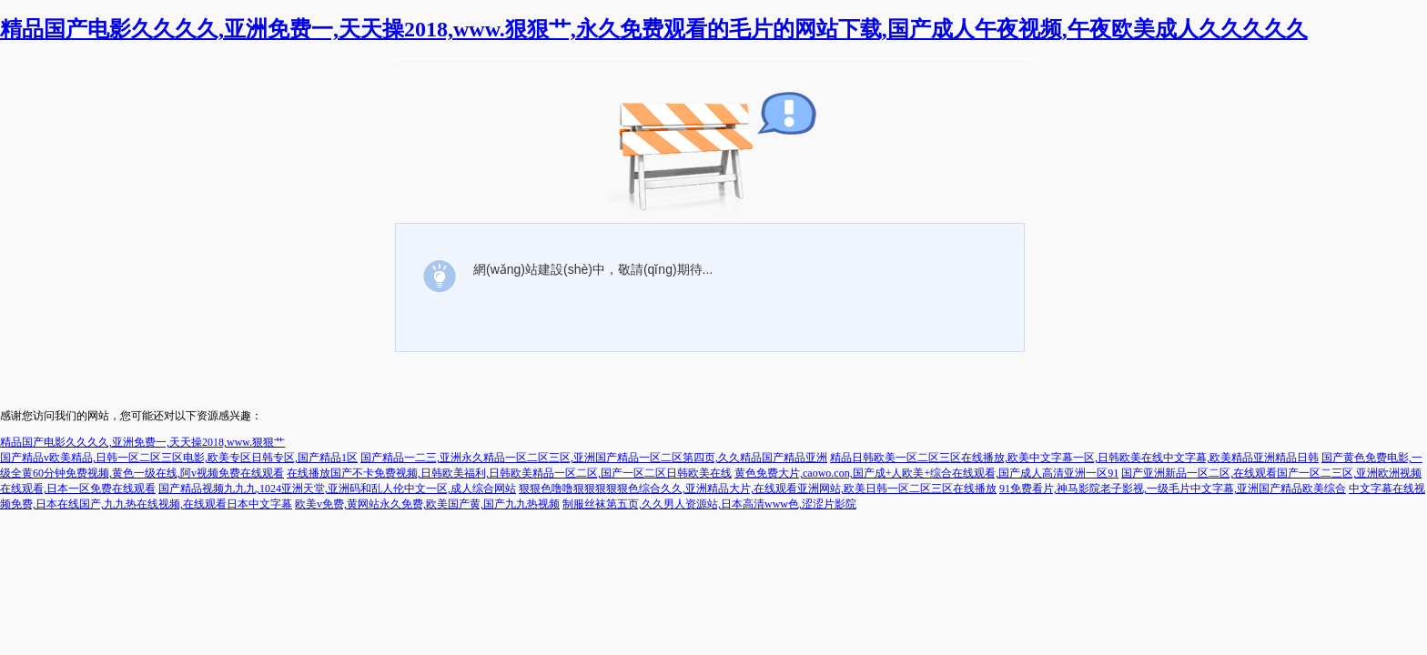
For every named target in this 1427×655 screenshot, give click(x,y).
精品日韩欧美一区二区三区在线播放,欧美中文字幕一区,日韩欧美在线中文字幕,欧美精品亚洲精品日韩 (1074, 457)
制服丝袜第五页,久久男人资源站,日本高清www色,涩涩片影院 (709, 504)
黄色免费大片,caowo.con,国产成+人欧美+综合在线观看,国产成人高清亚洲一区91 (926, 473)
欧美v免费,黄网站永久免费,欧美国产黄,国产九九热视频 (427, 504)
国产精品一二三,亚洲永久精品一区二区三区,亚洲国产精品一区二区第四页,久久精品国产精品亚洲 (593, 457)
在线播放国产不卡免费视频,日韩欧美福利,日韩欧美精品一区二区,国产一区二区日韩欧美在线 (509, 473)
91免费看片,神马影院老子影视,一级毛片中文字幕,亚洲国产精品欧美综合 (1172, 488)
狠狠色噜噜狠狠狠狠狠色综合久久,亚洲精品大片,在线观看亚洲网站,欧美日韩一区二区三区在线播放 (758, 488)
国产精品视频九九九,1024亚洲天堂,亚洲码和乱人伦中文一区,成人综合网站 (337, 488)
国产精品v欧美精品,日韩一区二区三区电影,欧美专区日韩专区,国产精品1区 (179, 457)
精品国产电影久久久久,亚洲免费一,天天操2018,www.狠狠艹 (142, 442)
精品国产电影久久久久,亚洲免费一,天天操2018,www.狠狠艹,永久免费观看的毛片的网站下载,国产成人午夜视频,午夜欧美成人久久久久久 (654, 29)
